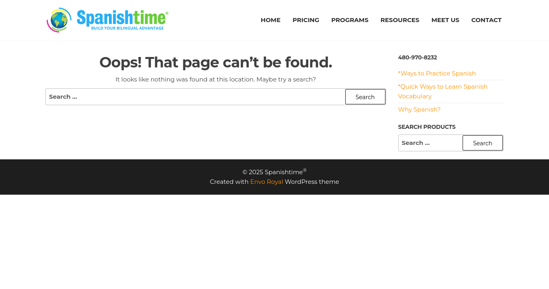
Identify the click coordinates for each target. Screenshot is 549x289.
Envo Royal (266, 181)
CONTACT (486, 20)
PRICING (306, 20)
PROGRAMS (350, 20)
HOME (271, 20)
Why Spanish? (419, 109)
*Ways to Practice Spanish (437, 73)
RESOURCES (400, 20)
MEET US (445, 20)
